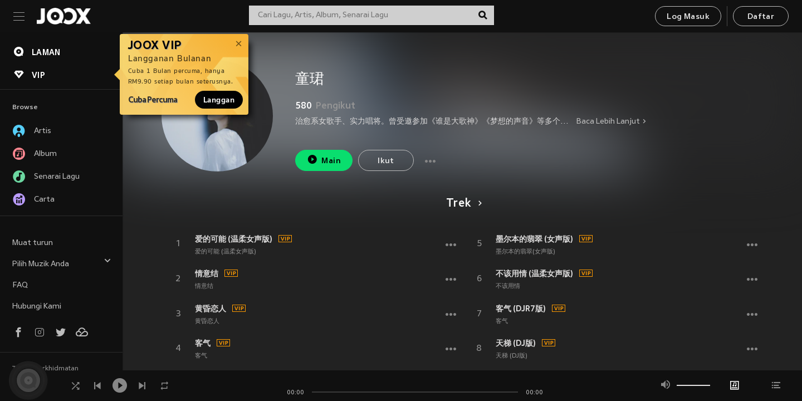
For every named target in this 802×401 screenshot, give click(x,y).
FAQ (20, 285)
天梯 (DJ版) (516, 343)
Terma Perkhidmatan (45, 369)
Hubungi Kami (36, 306)
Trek (462, 204)
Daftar (760, 17)
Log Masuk (688, 17)
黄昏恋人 (210, 308)
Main (324, 159)
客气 (203, 343)
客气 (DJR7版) (521, 308)
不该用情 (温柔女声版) (534, 273)
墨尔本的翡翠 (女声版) (534, 238)
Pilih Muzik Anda (61, 262)
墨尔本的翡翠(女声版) (525, 251)
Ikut (386, 161)
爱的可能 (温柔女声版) (233, 238)
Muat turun (32, 243)
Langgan (218, 99)
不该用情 (508, 286)
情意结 (206, 273)
